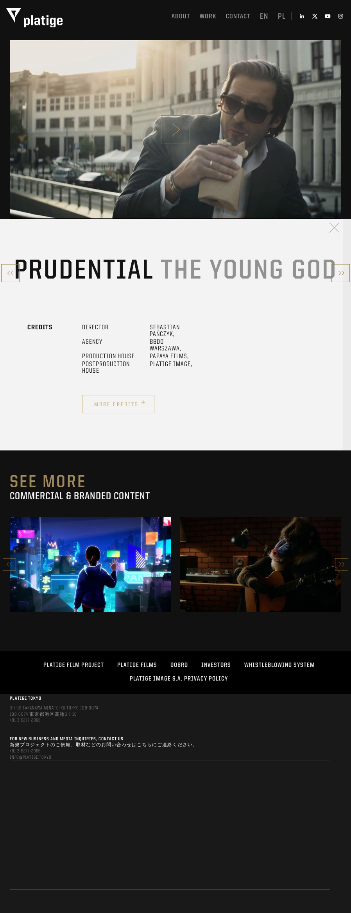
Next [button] (341, 564)
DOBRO (179, 665)
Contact (238, 16)
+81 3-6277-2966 (25, 720)
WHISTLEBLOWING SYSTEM (279, 665)
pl (282, 17)
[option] (90, 564)
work (208, 16)
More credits (120, 403)
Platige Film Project (73, 665)
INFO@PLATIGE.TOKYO (31, 757)
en (264, 17)
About (181, 16)
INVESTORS (216, 665)
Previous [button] (9, 564)
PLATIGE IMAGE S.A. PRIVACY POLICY (179, 679)
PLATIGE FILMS (137, 665)
